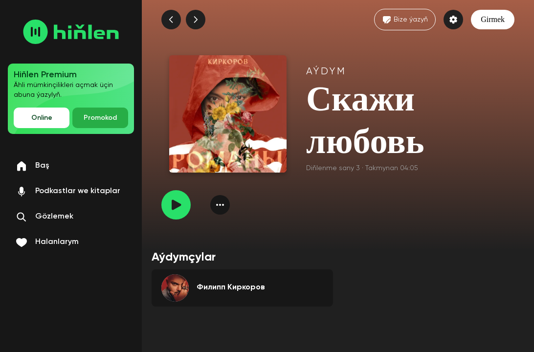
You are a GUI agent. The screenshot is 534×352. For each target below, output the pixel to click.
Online (41, 117)
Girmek (493, 19)
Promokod (100, 117)
